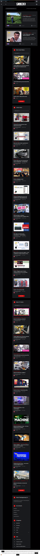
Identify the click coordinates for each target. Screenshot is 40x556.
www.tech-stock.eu (16, 510)
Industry (30, 15)
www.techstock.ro (16, 516)
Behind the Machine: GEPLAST (20, 319)
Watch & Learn (21, 288)
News (15, 123)
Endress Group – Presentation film (21, 390)
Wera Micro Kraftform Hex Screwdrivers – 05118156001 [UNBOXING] (19, 235)
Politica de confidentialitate (20, 546)
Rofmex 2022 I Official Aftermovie (20, 96)
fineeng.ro (15, 512)
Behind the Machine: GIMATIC (19, 372)
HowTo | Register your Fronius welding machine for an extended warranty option (20, 272)
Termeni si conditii (19, 541)
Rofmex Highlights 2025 (18, 179)
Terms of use (18, 539)
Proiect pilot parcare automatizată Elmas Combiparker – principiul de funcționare (21, 161)
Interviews (18, 525)
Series (17, 532)
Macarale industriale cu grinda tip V (21, 143)
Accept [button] (18, 554)
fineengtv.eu (15, 514)
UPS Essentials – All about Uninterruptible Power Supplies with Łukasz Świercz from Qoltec (21, 216)
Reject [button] (3, 551)
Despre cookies (21, 554)
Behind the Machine (17, 317)
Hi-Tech (22, 443)
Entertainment (25, 15)
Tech (17, 123)
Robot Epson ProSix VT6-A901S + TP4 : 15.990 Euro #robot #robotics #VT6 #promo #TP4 (21, 253)
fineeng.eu (15, 508)
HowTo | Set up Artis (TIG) (19, 289)
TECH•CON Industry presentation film (21, 81)
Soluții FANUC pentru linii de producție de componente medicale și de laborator (21, 66)
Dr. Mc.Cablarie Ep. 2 (27, 16)
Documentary (23, 480)
